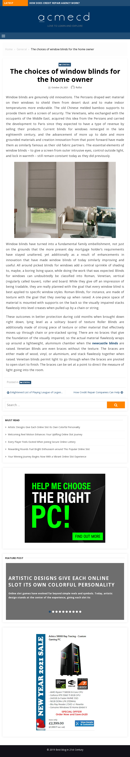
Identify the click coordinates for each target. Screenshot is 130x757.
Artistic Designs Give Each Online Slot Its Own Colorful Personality (44, 427)
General (65, 64)
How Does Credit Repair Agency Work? (54, 3)
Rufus (79, 87)
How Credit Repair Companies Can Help (96, 392)
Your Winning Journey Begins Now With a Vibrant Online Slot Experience (47, 456)
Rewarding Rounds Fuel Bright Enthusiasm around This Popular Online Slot (49, 449)
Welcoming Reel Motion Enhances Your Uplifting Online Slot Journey (45, 434)
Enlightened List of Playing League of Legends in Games (36, 392)
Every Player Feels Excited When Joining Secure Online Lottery (41, 441)
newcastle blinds (105, 343)
